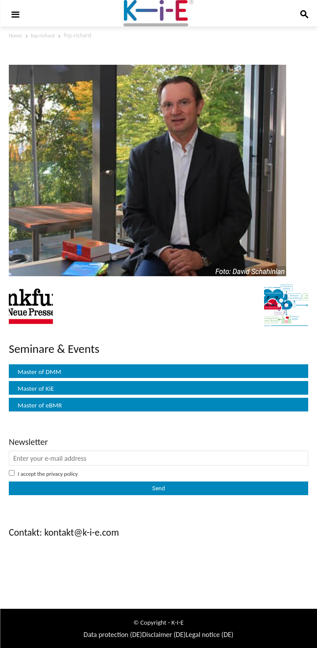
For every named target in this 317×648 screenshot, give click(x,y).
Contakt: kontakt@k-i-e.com (64, 532)
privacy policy (62, 473)
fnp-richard (43, 36)
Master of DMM (39, 372)
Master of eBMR (40, 405)
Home (15, 36)
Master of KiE (36, 389)
